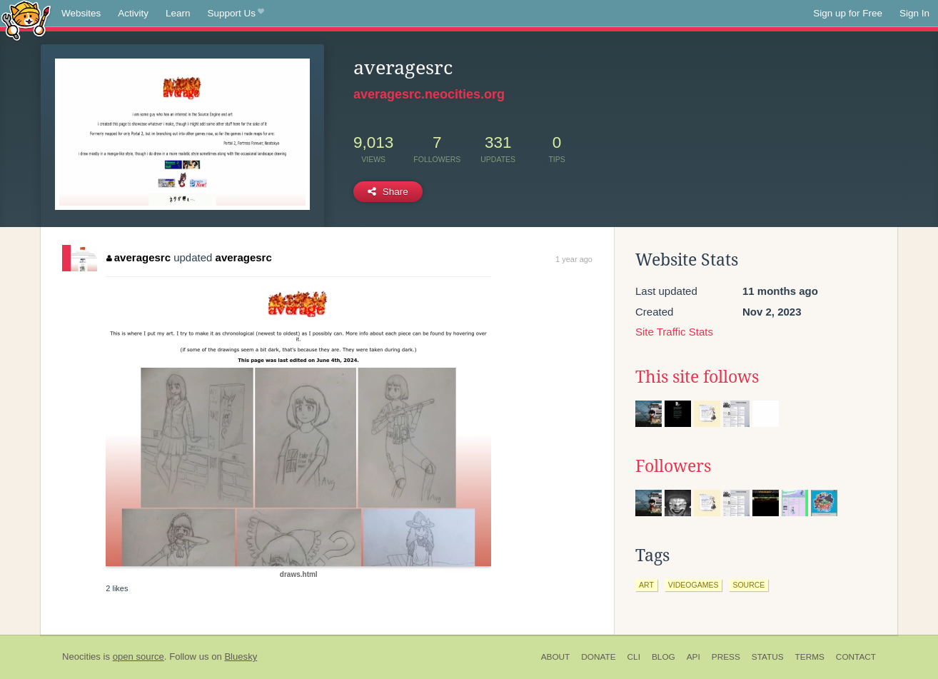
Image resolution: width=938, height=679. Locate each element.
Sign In (914, 13)
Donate (598, 657)
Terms (809, 657)
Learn (178, 13)
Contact (856, 657)
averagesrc (138, 257)
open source (138, 656)
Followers (673, 466)
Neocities (81, 656)
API (693, 657)
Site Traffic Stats (674, 332)
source (748, 584)
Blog (663, 657)
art (646, 584)
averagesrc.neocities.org (429, 94)
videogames (693, 584)
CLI (633, 657)
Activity (133, 13)
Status (768, 657)
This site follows (697, 377)
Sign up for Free (847, 13)
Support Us (236, 13)
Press (726, 657)
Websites (81, 13)
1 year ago (573, 259)
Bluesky (240, 656)
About (555, 657)
